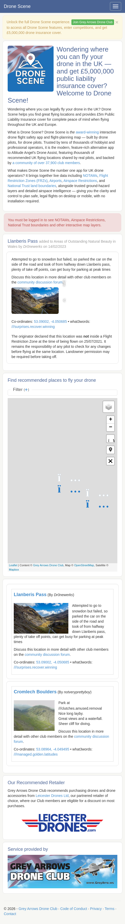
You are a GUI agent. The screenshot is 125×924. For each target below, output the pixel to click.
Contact (10, 914)
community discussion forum (39, 282)
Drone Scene (17, 6)
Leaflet (13, 565)
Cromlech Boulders (35, 691)
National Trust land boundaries (32, 186)
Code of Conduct (73, 909)
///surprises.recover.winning (33, 327)
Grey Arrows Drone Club (48, 565)
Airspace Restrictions (80, 181)
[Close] (116, 22)
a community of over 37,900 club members (46, 163)
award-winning (87, 132)
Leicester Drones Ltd (52, 796)
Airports (55, 181)
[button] (110, 450)
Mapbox (14, 569)
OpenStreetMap (84, 565)
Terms (109, 909)
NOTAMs (90, 176)
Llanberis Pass (30, 594)
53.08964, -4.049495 (52, 749)
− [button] (110, 427)
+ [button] (110, 420)
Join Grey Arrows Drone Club (92, 22)
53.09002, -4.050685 (50, 321)
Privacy (96, 909)
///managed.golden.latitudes (36, 754)
